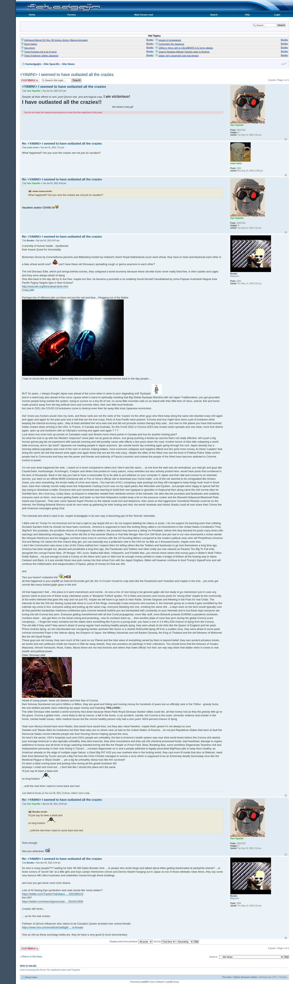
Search (214, 14)
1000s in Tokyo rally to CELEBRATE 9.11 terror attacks (186, 48)
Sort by (165, 941)
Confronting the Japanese (171, 44)
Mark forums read (143, 14)
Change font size (284, 64)
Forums (71, 14)
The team (226, 977)
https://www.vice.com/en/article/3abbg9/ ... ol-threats (52, 927)
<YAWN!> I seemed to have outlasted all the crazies (67, 74)
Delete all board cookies (245, 977)
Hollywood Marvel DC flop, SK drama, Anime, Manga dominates (56, 40)
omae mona (32, 147)
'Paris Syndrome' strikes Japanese (41, 55)
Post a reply (29, 80)
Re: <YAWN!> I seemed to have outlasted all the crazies (62, 143)
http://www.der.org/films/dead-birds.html (45, 286)
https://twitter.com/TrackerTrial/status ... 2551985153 (52, 893)
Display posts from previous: (131, 941)
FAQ (247, 14)
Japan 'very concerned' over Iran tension (179, 55)
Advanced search (277, 28)
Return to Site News (32, 956)
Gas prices (29, 48)
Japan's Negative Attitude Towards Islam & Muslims (184, 51)
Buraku (149, 39)
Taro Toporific (33, 91)
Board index (31, 977)
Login (277, 14)
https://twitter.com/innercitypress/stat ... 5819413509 (52, 901)
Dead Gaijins (30, 44)
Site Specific (52, 64)
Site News (68, 64)
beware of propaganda (170, 40)
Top (286, 139)
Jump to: (213, 956)
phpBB (144, 982)
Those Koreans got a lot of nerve (40, 51)
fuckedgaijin (33, 64)
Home (32, 14)
